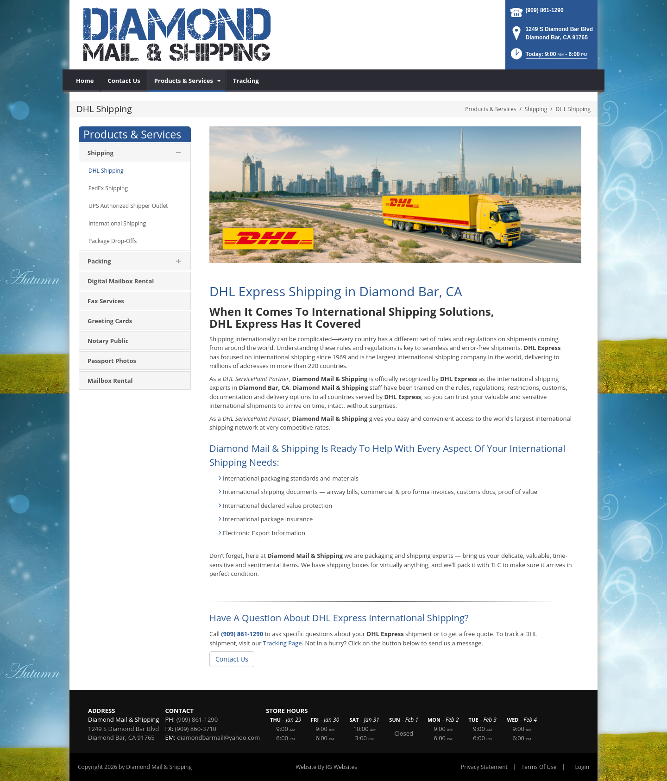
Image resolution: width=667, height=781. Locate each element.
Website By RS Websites (326, 767)
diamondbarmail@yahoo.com (218, 737)
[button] (548, 57)
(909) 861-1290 (545, 10)
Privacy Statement (484, 767)
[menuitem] (85, 80)
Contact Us (231, 659)
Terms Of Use (539, 767)
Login (582, 767)
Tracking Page (282, 643)
